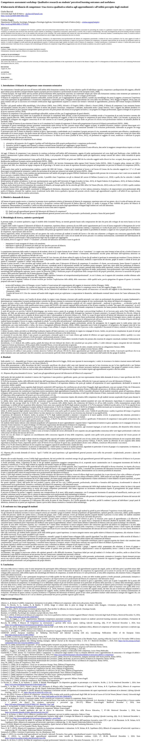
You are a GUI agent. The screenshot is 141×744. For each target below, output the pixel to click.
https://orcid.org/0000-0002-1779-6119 (14, 24)
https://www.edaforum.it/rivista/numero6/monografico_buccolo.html (29, 625)
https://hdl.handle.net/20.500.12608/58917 (24, 617)
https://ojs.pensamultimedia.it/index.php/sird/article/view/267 (26, 712)
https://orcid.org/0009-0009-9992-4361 (15, 16)
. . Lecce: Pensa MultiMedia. (62, 734)
